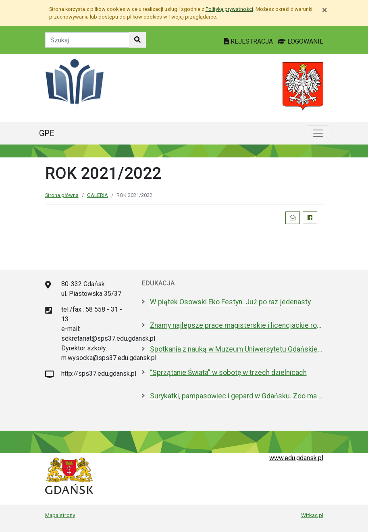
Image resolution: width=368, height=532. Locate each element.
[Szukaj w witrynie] (137, 40)
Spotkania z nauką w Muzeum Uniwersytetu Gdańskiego (236, 349)
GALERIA (97, 195)
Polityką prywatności (229, 9)
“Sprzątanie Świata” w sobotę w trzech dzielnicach (228, 373)
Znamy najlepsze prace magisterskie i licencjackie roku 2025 (236, 325)
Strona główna (62, 195)
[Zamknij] (324, 10)
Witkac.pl (312, 515)
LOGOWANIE (300, 41)
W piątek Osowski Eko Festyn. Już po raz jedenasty (230, 302)
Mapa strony (60, 515)
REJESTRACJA (249, 41)
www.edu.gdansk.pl (296, 458)
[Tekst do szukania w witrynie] (87, 40)
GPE (46, 133)
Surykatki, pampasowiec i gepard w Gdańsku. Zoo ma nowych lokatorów (236, 396)
